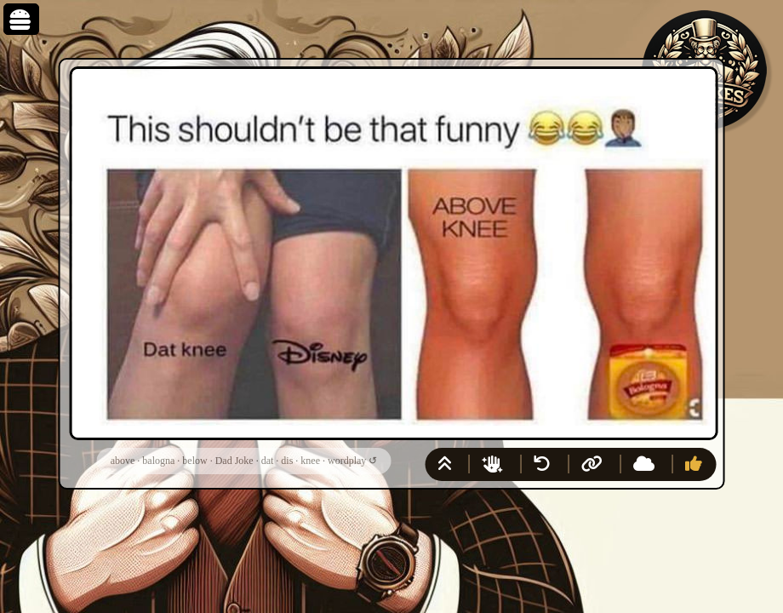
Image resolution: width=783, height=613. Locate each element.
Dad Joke (234, 461)
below (194, 461)
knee (310, 461)
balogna (158, 461)
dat (267, 461)
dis (287, 461)
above (123, 461)
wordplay (347, 461)
